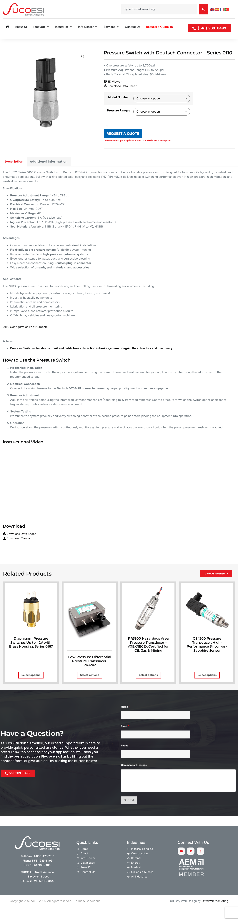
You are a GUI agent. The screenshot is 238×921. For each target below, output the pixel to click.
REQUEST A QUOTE (122, 143)
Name (125, 718)
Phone (125, 757)
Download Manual (17, 547)
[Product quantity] (109, 135)
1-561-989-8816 (40, 877)
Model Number (118, 106)
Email (125, 738)
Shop (14, 42)
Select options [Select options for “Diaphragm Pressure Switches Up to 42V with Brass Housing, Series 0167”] (30, 687)
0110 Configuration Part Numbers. (25, 336)
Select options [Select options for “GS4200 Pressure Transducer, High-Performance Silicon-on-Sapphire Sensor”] (207, 687)
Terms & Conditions (87, 913)
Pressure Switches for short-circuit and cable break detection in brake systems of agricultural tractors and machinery (91, 357)
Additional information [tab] (48, 170)
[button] (82, 65)
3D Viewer (113, 90)
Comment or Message (134, 777)
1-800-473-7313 (44, 868)
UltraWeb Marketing (215, 913)
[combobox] (159, 9)
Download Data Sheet (120, 94)
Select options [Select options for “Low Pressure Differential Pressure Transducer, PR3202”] (89, 687)
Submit (129, 812)
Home (5, 42)
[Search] (203, 9)
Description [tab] (14, 170)
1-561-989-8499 (42, 872)
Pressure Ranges (118, 119)
